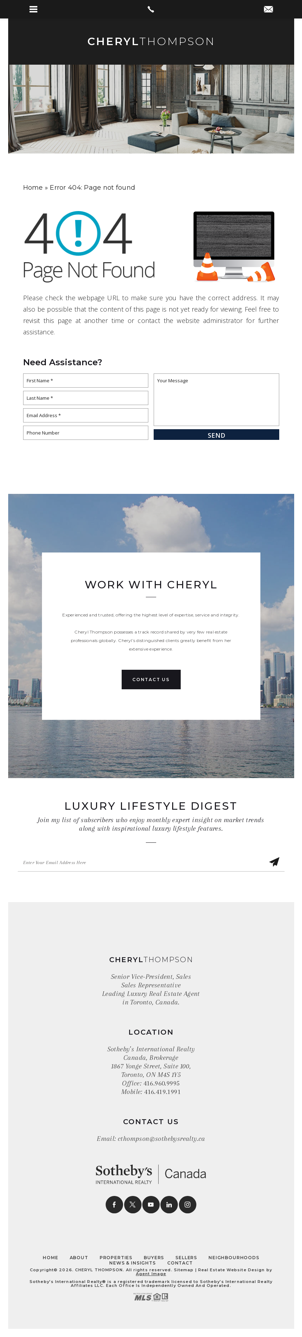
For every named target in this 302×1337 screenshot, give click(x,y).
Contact (180, 1263)
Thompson (151, 41)
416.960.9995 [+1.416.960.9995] (161, 1083)
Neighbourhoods (233, 1257)
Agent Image (151, 1273)
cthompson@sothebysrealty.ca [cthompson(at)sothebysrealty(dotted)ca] (161, 1139)
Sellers (186, 1257)
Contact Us (151, 679)
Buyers (154, 1257)
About (79, 1257)
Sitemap (184, 1269)
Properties (116, 1257)
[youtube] (151, 1204)
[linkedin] (169, 1204)
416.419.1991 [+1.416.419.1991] (162, 1092)
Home (50, 1257)
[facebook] (114, 1204)
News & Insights (132, 1263)
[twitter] (133, 1204)
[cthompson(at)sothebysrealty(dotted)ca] (268, 10)
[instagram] (187, 1204)
